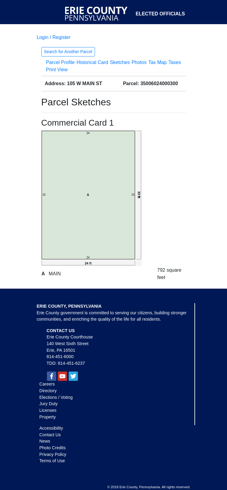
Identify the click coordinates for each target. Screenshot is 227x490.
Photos (139, 62)
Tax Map (157, 62)
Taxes (175, 62)
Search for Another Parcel (68, 51)
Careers (47, 384)
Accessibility (51, 428)
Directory (48, 390)
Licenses (48, 410)
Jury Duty (48, 403)
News (44, 441)
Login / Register (54, 37)
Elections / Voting (56, 397)
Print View (57, 69)
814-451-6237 (71, 363)
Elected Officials (160, 13)
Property (47, 417)
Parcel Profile (60, 62)
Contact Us (50, 434)
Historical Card (92, 62)
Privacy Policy (53, 454)
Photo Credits (52, 447)
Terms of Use (52, 460)
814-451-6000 (60, 356)
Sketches (120, 62)
